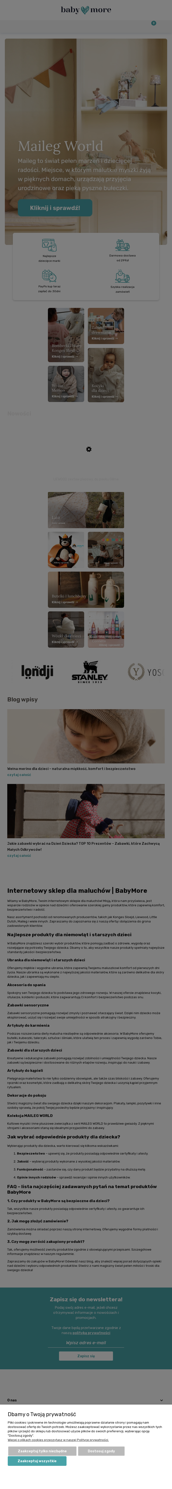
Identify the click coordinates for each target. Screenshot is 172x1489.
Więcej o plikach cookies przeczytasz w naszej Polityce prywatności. (58, 1440)
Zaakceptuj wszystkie (37, 1461)
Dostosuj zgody (101, 1451)
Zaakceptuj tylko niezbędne (42, 1451)
